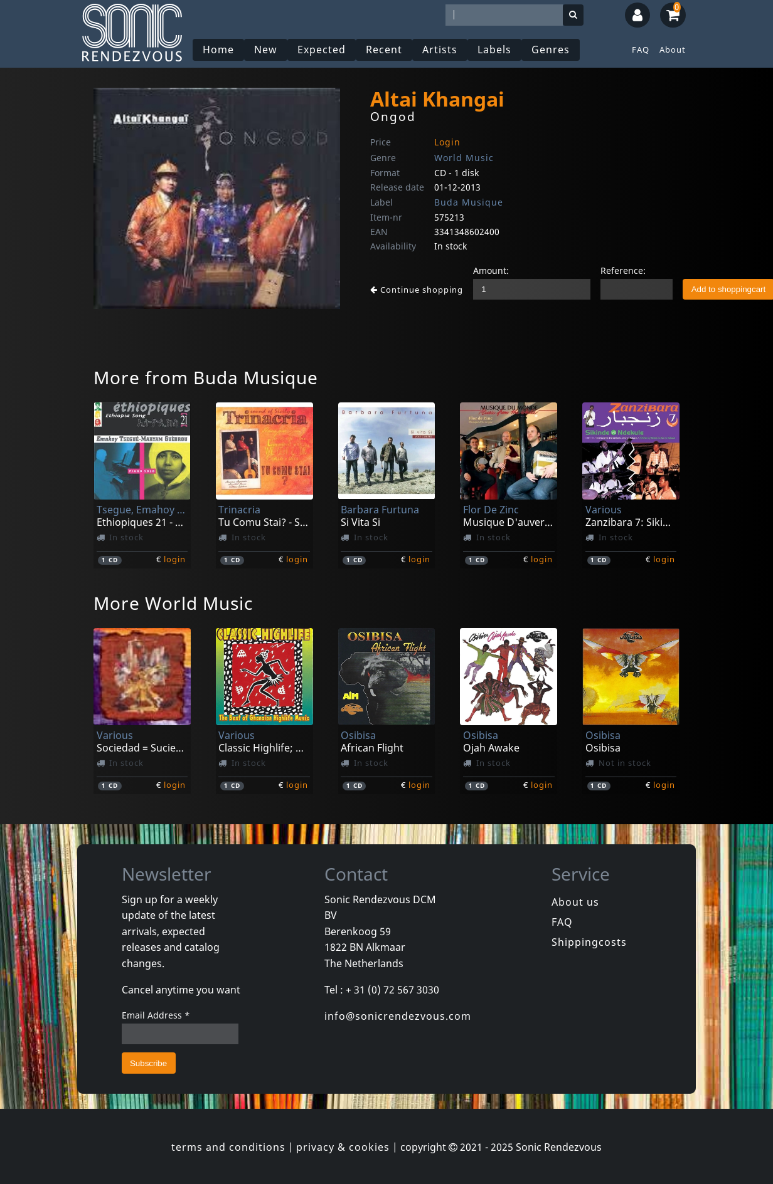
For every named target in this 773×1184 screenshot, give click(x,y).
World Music (464, 158)
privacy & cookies (343, 1147)
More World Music (173, 603)
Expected (321, 49)
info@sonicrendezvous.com (397, 1016)
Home (218, 49)
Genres (550, 49)
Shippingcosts (589, 942)
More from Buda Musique (205, 377)
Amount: (491, 270)
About (672, 49)
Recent (384, 49)
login (175, 559)
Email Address (156, 1015)
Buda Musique (468, 202)
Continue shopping (416, 289)
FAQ (640, 49)
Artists (439, 49)
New (265, 49)
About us (575, 902)
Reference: (623, 270)
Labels (494, 49)
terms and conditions (228, 1147)
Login (447, 142)
